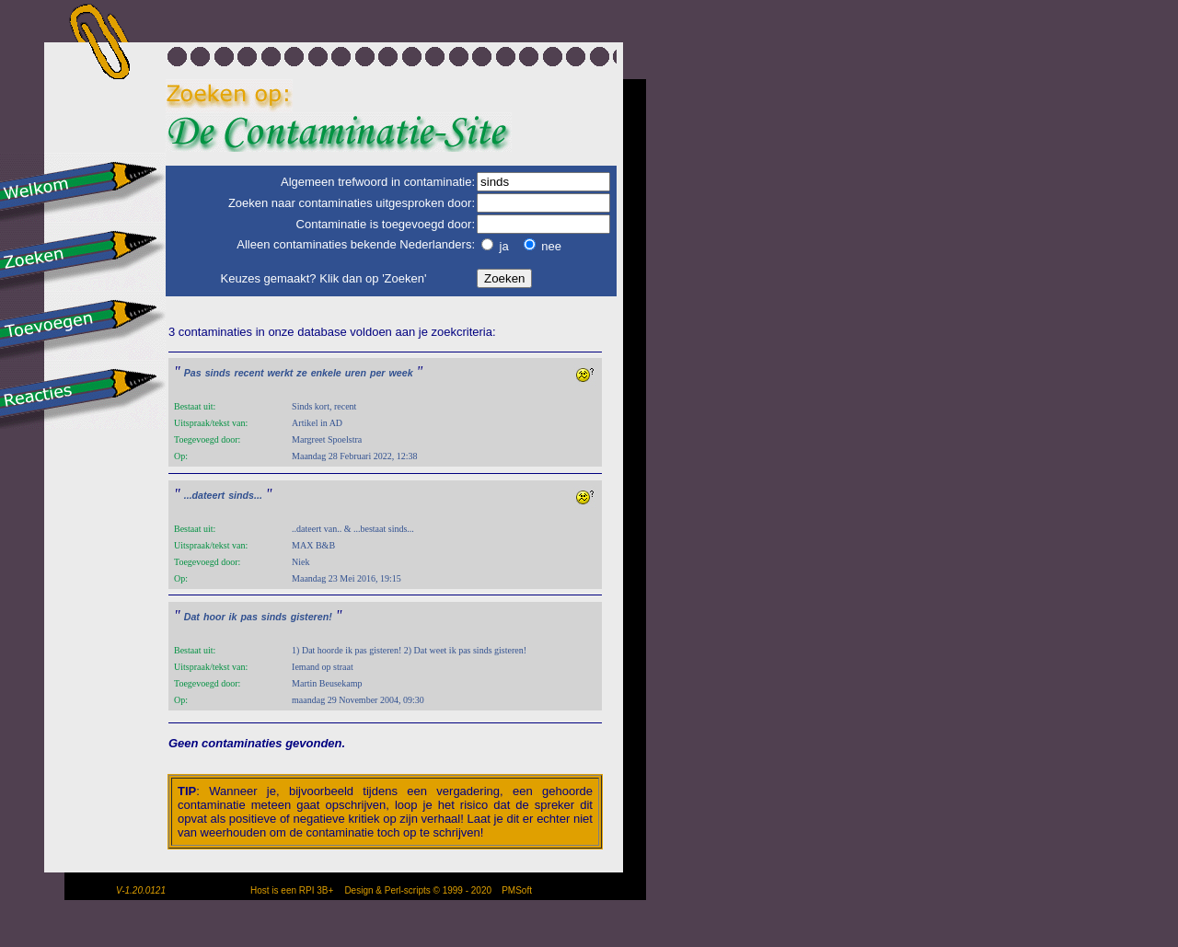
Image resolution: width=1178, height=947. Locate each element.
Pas (193, 372)
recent (249, 372)
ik (233, 616)
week (401, 372)
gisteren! (311, 616)
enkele (326, 372)
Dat (192, 616)
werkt (281, 372)
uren (355, 372)
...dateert (204, 495)
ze (301, 372)
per (378, 372)
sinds (218, 372)
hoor (214, 616)
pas (248, 616)
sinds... (245, 495)
